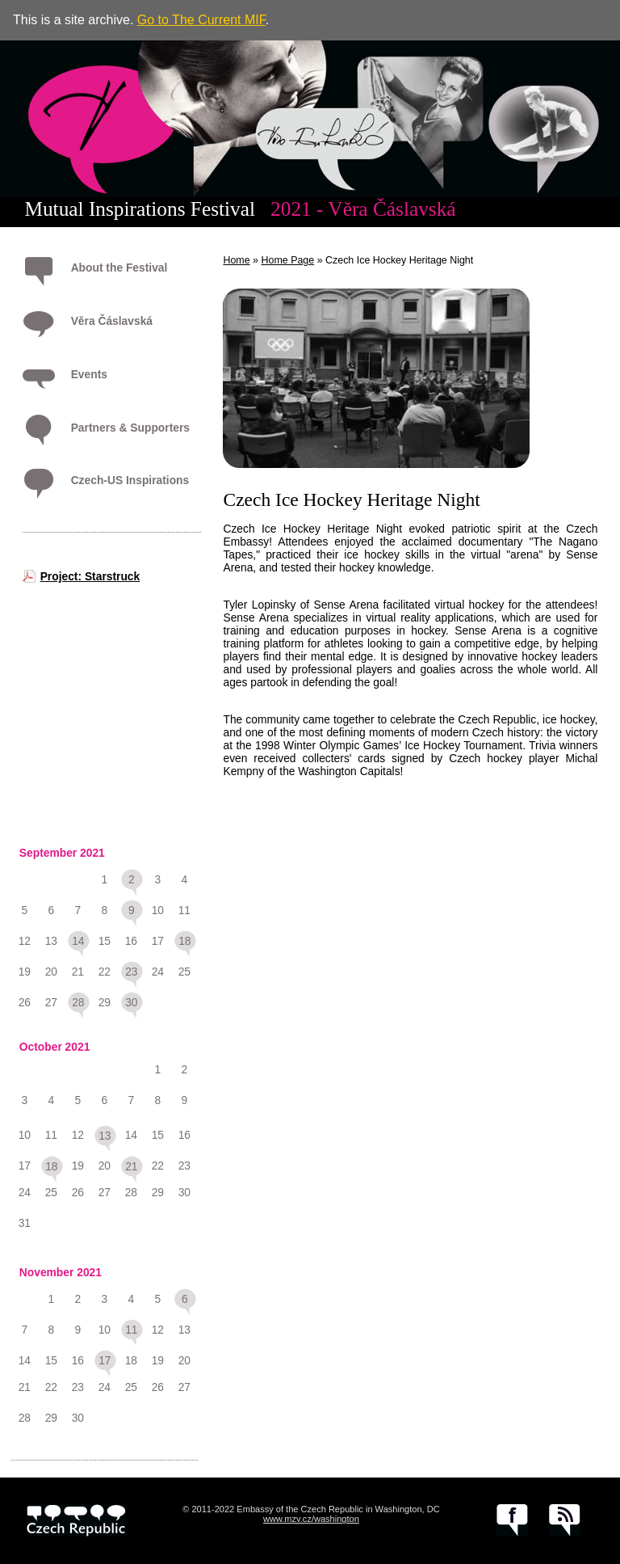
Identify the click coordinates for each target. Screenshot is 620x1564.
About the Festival (119, 267)
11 (131, 1329)
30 (131, 1002)
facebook (512, 1520)
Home (236, 260)
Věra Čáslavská (112, 320)
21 (131, 1166)
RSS (564, 1520)
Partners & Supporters (130, 427)
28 (78, 1002)
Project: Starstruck (90, 576)
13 (104, 1135)
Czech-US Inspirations (130, 480)
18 (184, 940)
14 (78, 940)
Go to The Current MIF (201, 20)
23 (131, 971)
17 (104, 1360)
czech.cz (76, 1520)
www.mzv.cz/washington (311, 1519)
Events (89, 374)
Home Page (288, 260)
